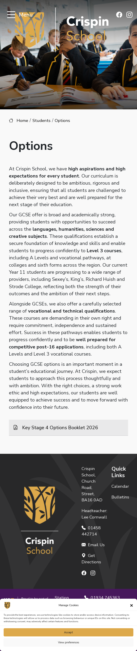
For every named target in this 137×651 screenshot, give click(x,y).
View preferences (68, 642)
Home (22, 120)
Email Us (93, 545)
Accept (68, 632)
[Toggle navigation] (11, 15)
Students (41, 120)
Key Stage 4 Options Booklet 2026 (59, 427)
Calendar (120, 486)
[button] (131, 605)
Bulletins (120, 497)
